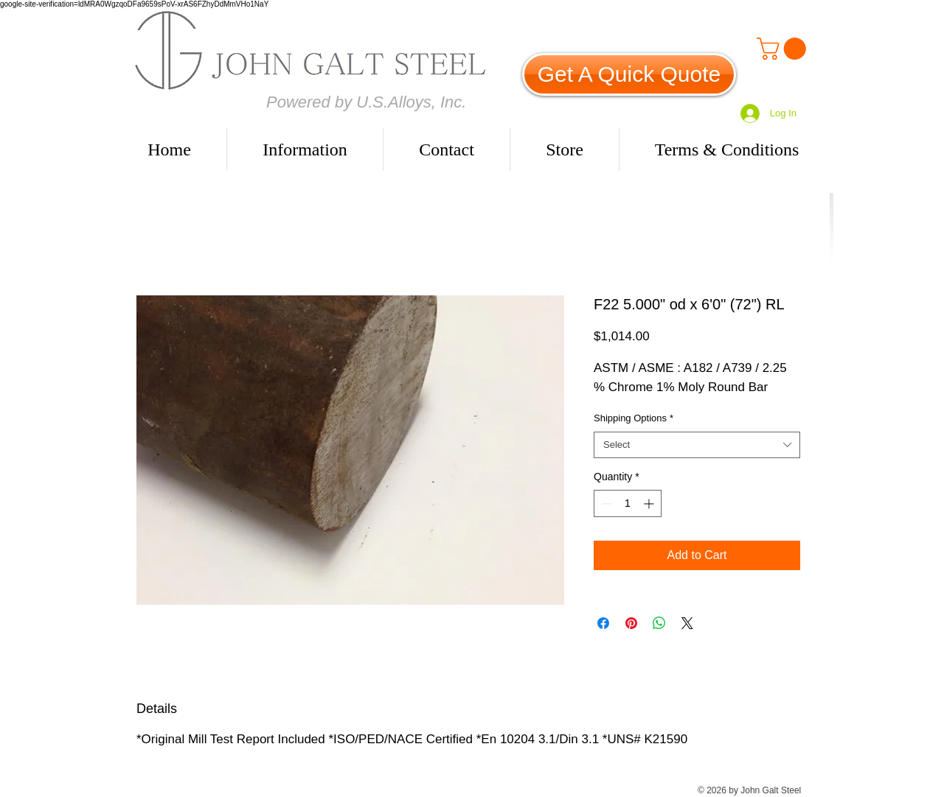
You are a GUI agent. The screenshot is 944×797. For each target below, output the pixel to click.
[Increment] (650, 503)
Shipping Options (633, 418)
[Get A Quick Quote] (629, 74)
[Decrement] (605, 503)
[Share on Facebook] (603, 623)
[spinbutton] (627, 503)
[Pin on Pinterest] (631, 623)
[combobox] (697, 445)
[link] (784, 49)
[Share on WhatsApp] (659, 623)
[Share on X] (687, 623)
